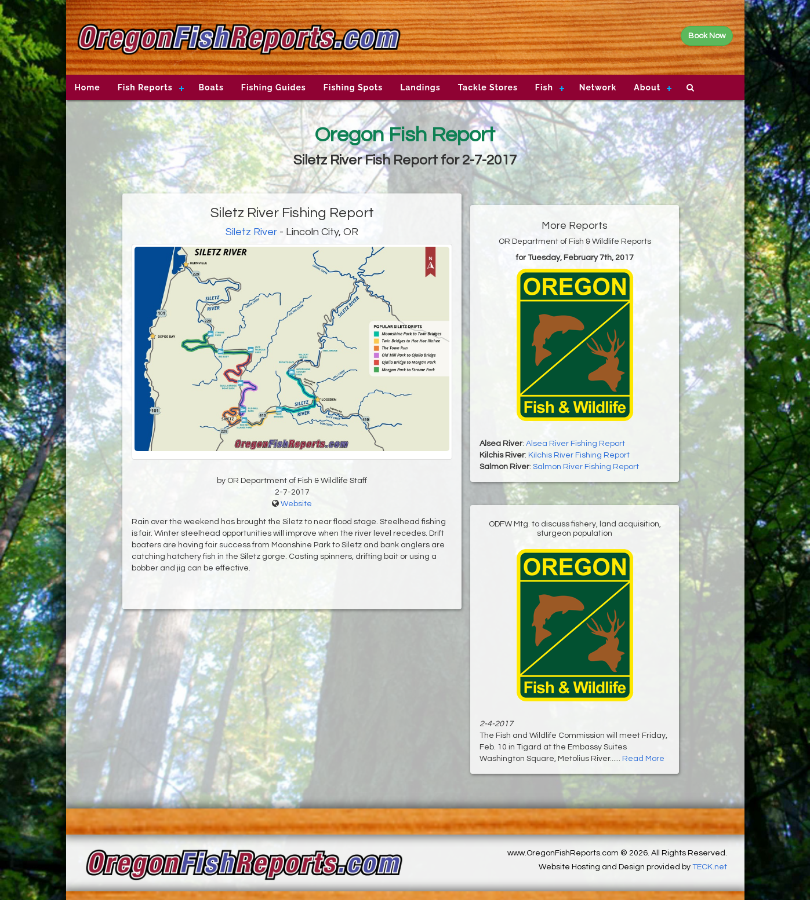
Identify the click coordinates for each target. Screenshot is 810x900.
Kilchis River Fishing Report (579, 455)
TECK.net (709, 867)
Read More (643, 759)
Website (296, 504)
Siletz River (251, 231)
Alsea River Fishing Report (575, 444)
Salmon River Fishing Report (586, 467)
